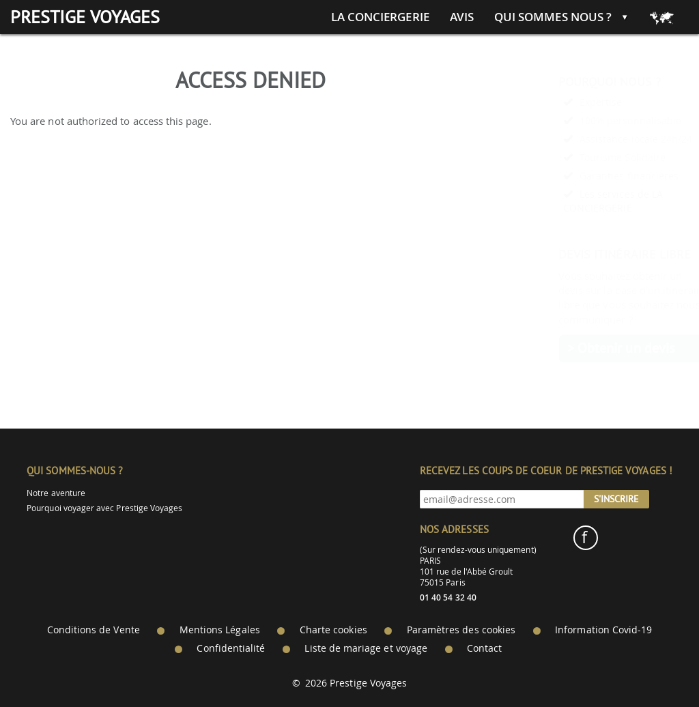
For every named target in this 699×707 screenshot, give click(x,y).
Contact (484, 648)
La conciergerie (380, 17)
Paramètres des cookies (461, 630)
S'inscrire (616, 499)
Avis (462, 17)
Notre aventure (56, 493)
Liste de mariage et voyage (365, 648)
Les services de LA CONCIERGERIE (579, 201)
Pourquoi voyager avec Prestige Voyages (104, 508)
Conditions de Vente (93, 630)
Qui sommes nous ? (553, 17)
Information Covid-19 (603, 630)
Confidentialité (231, 648)
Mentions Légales (220, 630)
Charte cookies (333, 630)
